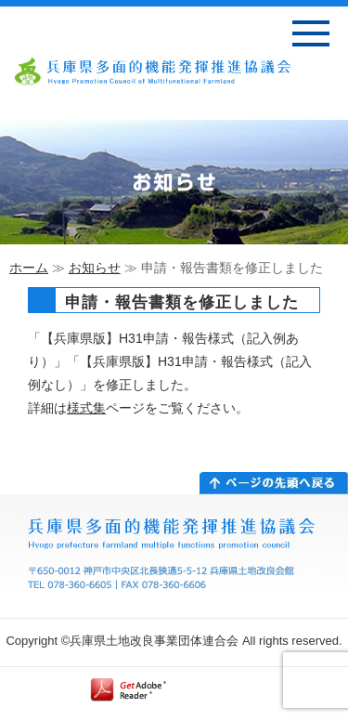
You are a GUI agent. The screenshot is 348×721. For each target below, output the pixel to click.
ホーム (28, 267)
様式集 (86, 407)
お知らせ (95, 267)
